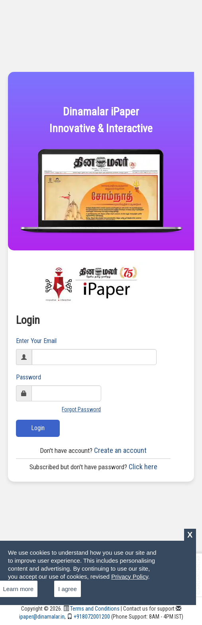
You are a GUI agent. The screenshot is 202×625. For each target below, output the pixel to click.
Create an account (93, 450)
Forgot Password (81, 409)
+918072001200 (88, 616)
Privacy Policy (129, 576)
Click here (93, 466)
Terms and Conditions (91, 608)
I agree (67, 588)
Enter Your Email (36, 341)
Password (28, 377)
